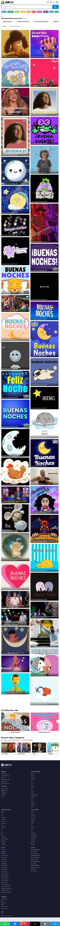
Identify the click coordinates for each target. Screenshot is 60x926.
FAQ (2, 914)
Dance (32, 785)
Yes (2, 831)
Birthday (33, 777)
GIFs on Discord (34, 859)
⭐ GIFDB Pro (4, 790)
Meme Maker (4, 869)
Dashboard (3, 794)
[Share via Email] (45, 924)
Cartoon (33, 779)
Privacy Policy (4, 906)
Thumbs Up (3, 823)
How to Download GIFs (6, 915)
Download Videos (35, 865)
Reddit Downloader (5, 890)
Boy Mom (33, 840)
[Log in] (53, 2)
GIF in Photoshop (35, 853)
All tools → (4, 849)
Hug (2, 835)
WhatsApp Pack (4, 877)
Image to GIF (4, 871)
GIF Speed (3, 863)
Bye (2, 833)
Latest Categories (5, 775)
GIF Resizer (4, 857)
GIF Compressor (5, 855)
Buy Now (33, 842)
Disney (32, 787)
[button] (57, 721)
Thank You (3, 817)
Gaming (33, 793)
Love (32, 799)
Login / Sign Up (4, 788)
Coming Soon (34, 835)
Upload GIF (3, 792)
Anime (32, 775)
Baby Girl (33, 833)
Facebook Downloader (6, 892)
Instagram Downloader (6, 888)
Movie (32, 801)
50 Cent (33, 844)
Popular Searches (5, 783)
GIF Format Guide (35, 861)
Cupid (32, 813)
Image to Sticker (5, 875)
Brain (32, 829)
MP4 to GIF (3, 853)
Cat (31, 781)
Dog (32, 789)
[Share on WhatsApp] (5, 924)
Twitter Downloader (5, 886)
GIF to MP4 (3, 859)
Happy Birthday (34, 795)
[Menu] (57, 2)
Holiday (32, 797)
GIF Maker (3, 851)
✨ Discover (4, 781)
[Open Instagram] (25, 924)
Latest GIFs (3, 773)
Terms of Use (4, 908)
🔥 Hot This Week (15, 26)
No (2, 829)
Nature (32, 802)
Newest (5, 26)
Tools (3, 847)
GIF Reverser (4, 861)
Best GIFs (33, 869)
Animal (32, 773)
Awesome (33, 827)
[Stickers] (47, 2)
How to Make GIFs (35, 849)
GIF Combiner (4, 867)
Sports (32, 806)
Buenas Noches (15, 732)
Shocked (3, 842)
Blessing (33, 839)
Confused (3, 827)
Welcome (3, 844)
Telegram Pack (4, 879)
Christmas (33, 817)
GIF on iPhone (34, 851)
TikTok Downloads (35, 867)
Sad (2, 813)
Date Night (33, 837)
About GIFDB (4, 899)
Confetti (33, 821)
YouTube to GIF (4, 880)
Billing (2, 796)
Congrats (3, 837)
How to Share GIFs (35, 855)
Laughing (3, 819)
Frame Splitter (4, 865)
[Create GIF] (50, 2)
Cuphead (33, 815)
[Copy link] (55, 924)
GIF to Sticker (4, 873)
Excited (3, 821)
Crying (2, 825)
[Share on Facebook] (15, 924)
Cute (32, 783)
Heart (32, 823)
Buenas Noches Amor (45, 732)
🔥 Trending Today (5, 779)
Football (33, 819)
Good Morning (4, 839)
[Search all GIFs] (26, 7)
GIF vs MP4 (33, 863)
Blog (2, 900)
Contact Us (3, 902)
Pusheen (33, 804)
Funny (32, 791)
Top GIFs (3, 777)
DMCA (2, 904)
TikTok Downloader (5, 884)
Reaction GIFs (34, 871)
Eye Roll (3, 840)
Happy (2, 811)
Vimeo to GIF (4, 882)
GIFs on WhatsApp (35, 857)
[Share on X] (35, 924)
